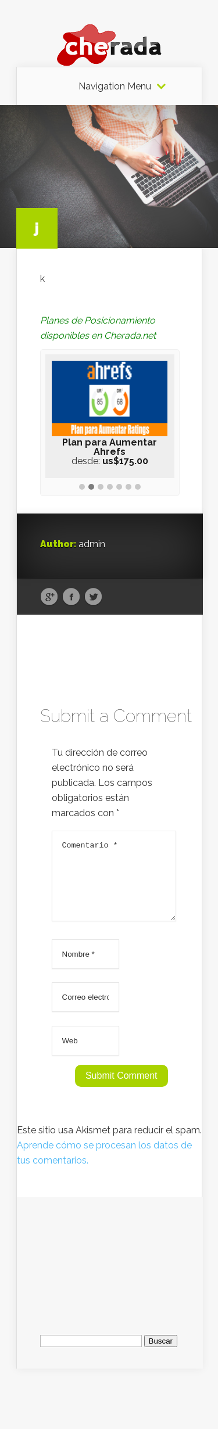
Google (49, 597)
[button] (82, 487)
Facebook (71, 597)
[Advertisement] (110, 1269)
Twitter (93, 597)
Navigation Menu (114, 86)
